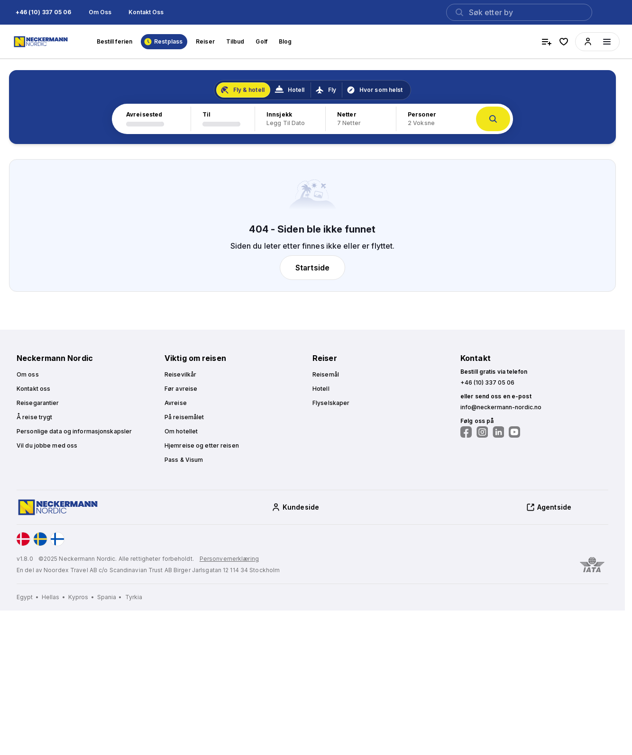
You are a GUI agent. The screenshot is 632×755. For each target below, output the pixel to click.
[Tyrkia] (134, 597)
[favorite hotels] (563, 41)
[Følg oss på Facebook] (466, 432)
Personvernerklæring (229, 558)
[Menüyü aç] (607, 41)
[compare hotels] (546, 41)
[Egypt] (28, 597)
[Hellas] (54, 597)
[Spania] (110, 597)
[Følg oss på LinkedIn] (498, 432)
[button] (43, 12)
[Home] (42, 41)
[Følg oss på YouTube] (514, 432)
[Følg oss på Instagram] (482, 432)
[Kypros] (81, 597)
